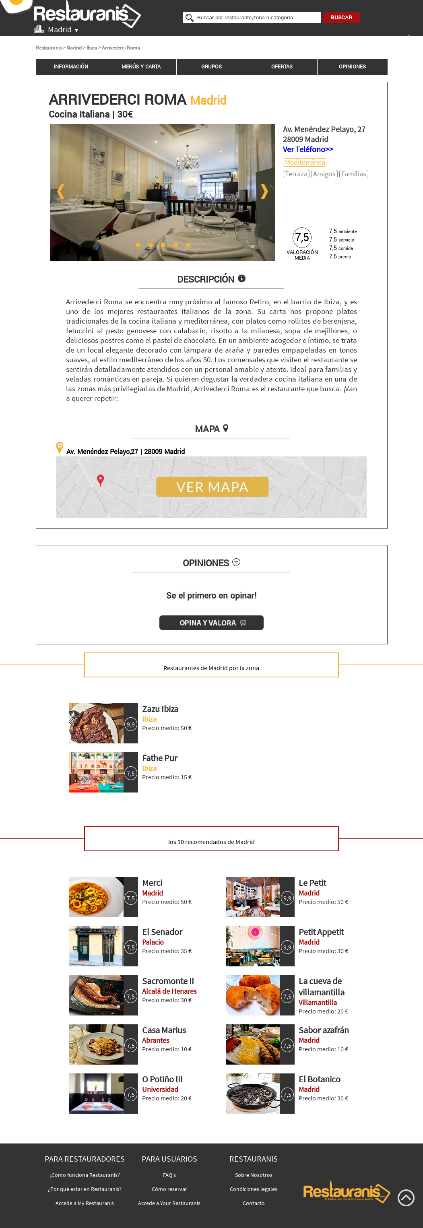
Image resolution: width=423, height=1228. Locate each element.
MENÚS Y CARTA (141, 66)
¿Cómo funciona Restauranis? (85, 1174)
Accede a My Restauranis (85, 1203)
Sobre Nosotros (253, 1174)
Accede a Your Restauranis (169, 1203)
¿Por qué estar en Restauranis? (85, 1189)
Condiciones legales (253, 1189)
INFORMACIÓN (71, 66)
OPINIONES (352, 66)
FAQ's (169, 1174)
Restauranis (49, 47)
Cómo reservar (169, 1189)
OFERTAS (282, 66)
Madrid (74, 47)
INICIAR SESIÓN (394, 39)
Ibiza (92, 47)
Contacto (254, 1203)
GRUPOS (211, 66)
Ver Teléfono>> (308, 149)
